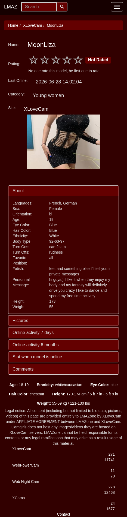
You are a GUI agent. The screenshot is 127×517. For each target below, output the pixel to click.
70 (112, 476)
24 (112, 503)
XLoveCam (32, 25)
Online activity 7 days (33, 332)
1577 (110, 509)
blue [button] (103, 385)
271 (112, 454)
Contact (63, 514)
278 (112, 487)
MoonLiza (55, 25)
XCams (18, 498)
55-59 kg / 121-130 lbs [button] (63, 403)
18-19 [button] (19, 385)
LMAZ (10, 7)
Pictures (20, 320)
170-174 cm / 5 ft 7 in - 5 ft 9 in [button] (85, 394)
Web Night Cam (25, 481)
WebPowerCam (25, 465)
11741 (109, 460)
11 (112, 470)
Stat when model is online (37, 356)
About (18, 190)
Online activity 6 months (36, 344)
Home (13, 25)
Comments (23, 369)
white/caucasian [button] (59, 385)
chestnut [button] (26, 394)
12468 (109, 492)
